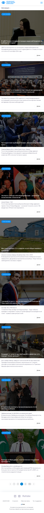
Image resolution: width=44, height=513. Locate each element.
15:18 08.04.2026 (6, 327)
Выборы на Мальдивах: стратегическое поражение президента (20, 460)
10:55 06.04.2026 (6, 432)
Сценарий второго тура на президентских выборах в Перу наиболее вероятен (20, 302)
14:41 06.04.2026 (6, 380)
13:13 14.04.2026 (6, 115)
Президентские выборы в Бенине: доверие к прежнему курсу (21, 143)
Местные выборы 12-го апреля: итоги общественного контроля (21, 249)
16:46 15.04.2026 (6, 14)
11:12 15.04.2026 (6, 65)
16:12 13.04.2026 (6, 168)
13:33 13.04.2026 (6, 221)
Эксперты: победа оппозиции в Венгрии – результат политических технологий (20, 196)
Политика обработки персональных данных (21, 509)
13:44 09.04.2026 (6, 274)
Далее (38, 55)
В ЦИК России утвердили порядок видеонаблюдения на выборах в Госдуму (21, 42)
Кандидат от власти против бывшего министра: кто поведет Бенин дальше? (20, 355)
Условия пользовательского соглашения (21, 507)
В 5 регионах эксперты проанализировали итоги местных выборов (19, 408)
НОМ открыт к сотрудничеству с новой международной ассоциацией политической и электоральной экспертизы (21, 92)
